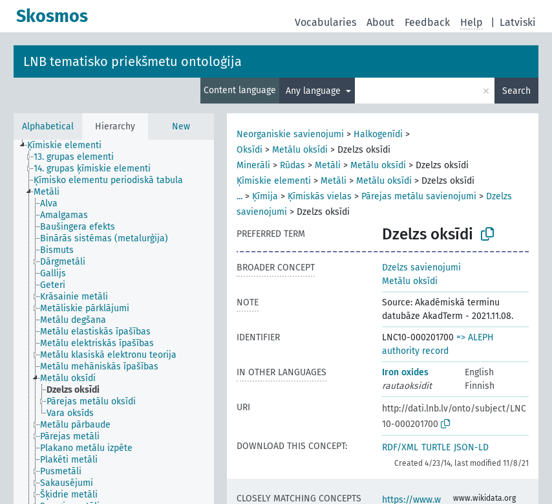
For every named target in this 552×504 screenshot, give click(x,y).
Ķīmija (265, 196)
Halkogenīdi (378, 134)
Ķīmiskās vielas (320, 196)
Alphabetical (48, 126)
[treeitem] (70, 145)
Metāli (328, 165)
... (239, 196)
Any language (314, 90)
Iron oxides (405, 372)
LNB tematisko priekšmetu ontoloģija (132, 61)
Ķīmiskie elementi (274, 180)
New (181, 126)
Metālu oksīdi (300, 149)
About (380, 22)
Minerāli (253, 165)
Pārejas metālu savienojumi (418, 196)
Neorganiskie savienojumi (290, 134)
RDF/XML (400, 447)
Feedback (427, 22)
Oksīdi (249, 149)
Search (516, 90)
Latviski (518, 22)
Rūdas (292, 165)
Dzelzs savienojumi (421, 267)
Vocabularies (325, 22)
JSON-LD (471, 447)
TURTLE (436, 447)
